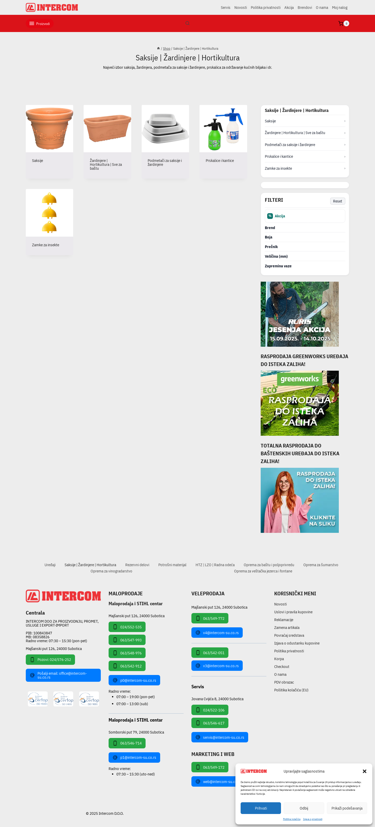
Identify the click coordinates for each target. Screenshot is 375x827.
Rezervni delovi (137, 564)
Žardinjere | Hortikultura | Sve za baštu (295, 132)
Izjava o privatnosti (312, 819)
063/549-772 (209, 618)
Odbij (304, 808)
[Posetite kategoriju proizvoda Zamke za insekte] (49, 222)
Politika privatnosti (265, 7)
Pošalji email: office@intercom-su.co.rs (58, 675)
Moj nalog (339, 7)
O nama (322, 7)
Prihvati (261, 808)
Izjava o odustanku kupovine (297, 643)
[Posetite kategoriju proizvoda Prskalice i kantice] (223, 138)
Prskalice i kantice (279, 156)
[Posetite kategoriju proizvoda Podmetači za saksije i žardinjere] (165, 140)
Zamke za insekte (278, 168)
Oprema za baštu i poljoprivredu (269, 564)
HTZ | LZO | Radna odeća (215, 564)
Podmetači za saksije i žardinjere (290, 144)
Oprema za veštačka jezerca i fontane (263, 571)
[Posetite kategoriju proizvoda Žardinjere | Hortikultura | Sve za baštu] (107, 142)
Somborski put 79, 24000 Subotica (136, 732)
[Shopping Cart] (343, 23)
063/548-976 (127, 652)
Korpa (279, 658)
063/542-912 (127, 665)
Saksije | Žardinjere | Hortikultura (90, 564)
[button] (364, 771)
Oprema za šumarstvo (320, 564)
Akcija (289, 7)
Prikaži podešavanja (347, 808)
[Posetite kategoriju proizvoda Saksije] (49, 138)
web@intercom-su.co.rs (218, 781)
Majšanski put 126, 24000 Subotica (54, 649)
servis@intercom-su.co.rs (219, 737)
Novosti (240, 7)
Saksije (270, 120)
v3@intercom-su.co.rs (217, 665)
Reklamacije (283, 619)
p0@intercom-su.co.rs (134, 680)
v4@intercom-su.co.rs (217, 632)
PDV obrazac (284, 682)
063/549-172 (209, 767)
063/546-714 (127, 743)
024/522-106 (209, 709)
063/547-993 (127, 639)
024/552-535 (127, 626)
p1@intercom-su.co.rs (134, 757)
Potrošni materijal (172, 564)
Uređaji (50, 564)
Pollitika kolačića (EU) (291, 689)
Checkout (281, 666)
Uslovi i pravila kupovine (293, 611)
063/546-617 (209, 722)
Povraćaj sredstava (289, 635)
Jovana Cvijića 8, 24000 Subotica (217, 698)
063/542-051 (209, 652)
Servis (225, 7)
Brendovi (305, 7)
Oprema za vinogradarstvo (111, 571)
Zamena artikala (286, 627)
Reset (337, 201)
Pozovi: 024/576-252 (50, 659)
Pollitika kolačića (292, 819)
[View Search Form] (187, 23)
